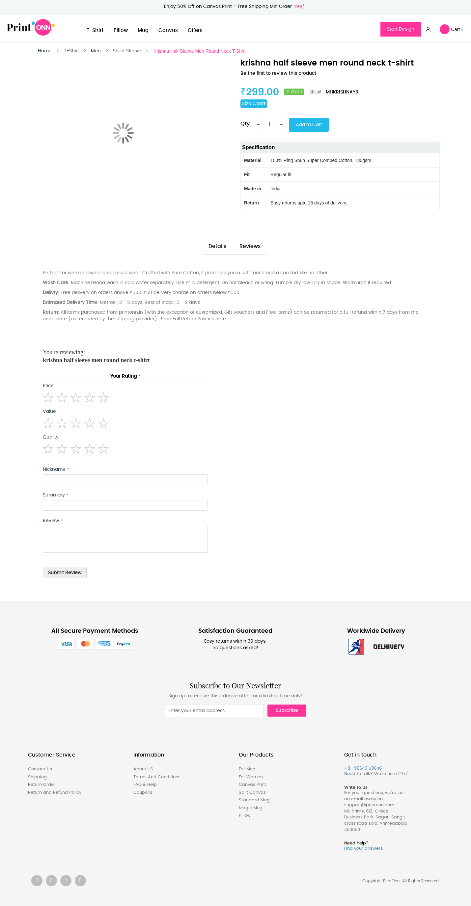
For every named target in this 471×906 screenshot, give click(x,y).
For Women (251, 777)
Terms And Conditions (156, 777)
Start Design (400, 29)
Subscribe (287, 710)
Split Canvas (252, 792)
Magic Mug (251, 808)
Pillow (121, 30)
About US (143, 769)
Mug (143, 30)
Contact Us (40, 769)
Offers (195, 30)
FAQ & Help (145, 785)
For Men (247, 769)
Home (45, 51)
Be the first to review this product (278, 73)
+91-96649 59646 (363, 768)
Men (96, 51)
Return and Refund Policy (54, 792)
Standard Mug (254, 800)
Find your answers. (364, 848)
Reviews (250, 246)
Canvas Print (252, 785)
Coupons (142, 792)
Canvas (168, 30)
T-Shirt (95, 30)
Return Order (41, 785)
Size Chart (253, 103)
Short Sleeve (127, 51)
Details (217, 246)
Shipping (37, 777)
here (220, 319)
